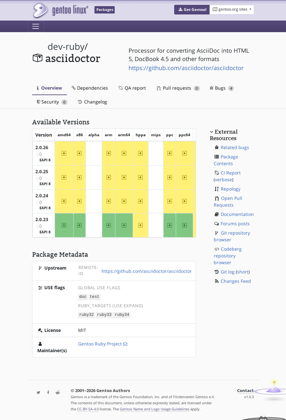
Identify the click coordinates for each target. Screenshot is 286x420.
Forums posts (235, 223)
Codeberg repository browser (228, 255)
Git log (228, 272)
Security (52, 102)
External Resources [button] (223, 135)
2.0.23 (41, 219)
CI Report (231, 173)
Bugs (222, 88)
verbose (223, 179)
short (242, 272)
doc (83, 296)
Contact (245, 390)
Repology (230, 189)
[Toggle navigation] (35, 26)
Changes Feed (236, 281)
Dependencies (90, 88)
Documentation (237, 214)
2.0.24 (41, 195)
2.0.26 (41, 147)
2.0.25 (41, 171)
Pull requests (178, 88)
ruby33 (104, 314)
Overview (49, 88)
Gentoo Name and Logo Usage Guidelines (154, 408)
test (94, 296)
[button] (192, 9)
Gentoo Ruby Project (100, 343)
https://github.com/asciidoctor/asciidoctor (186, 68)
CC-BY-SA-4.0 (88, 408)
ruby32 (86, 314)
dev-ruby (66, 46)
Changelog (92, 102)
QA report (132, 88)
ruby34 (122, 314)
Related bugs (235, 147)
